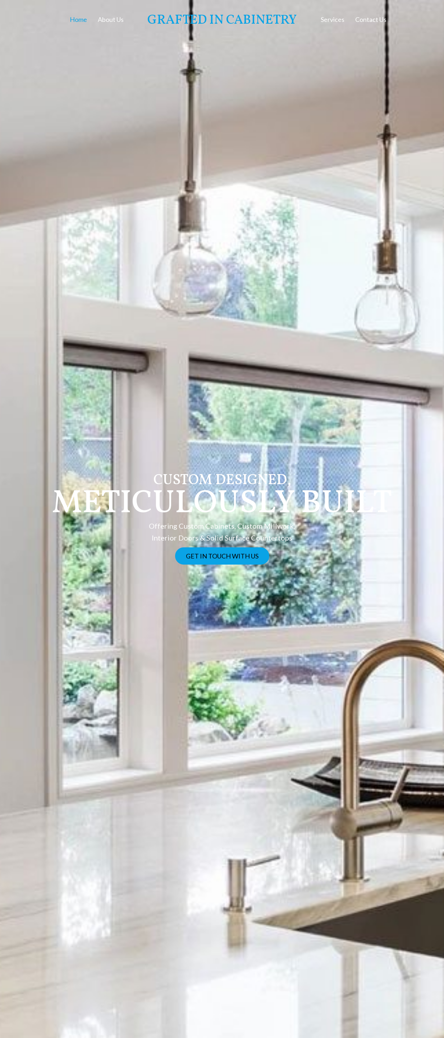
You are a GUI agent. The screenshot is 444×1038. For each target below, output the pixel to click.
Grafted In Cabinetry (222, 20)
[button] (222, 556)
